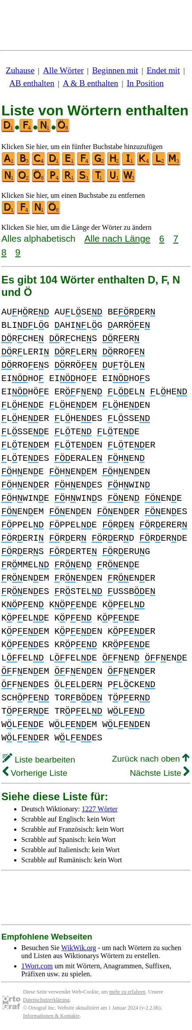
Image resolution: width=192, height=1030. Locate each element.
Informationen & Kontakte (51, 1016)
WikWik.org (78, 947)
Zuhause (20, 70)
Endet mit (163, 70)
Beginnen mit (115, 70)
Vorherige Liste (35, 773)
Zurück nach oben (150, 758)
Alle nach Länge (117, 238)
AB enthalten (31, 83)
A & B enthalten (90, 83)
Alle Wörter (63, 70)
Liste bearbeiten (39, 759)
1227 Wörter (100, 809)
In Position (145, 83)
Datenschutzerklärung (46, 1000)
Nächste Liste (159, 773)
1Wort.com (37, 966)
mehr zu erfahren (127, 992)
